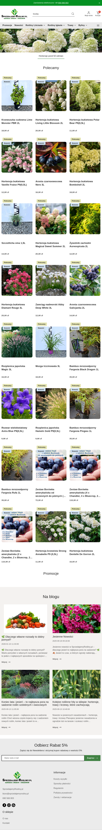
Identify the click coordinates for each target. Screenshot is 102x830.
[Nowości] (19, 25)
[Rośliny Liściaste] (35, 25)
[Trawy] (71, 25)
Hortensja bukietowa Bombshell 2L (81, 183)
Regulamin (58, 788)
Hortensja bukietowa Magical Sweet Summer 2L (50, 245)
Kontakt (6, 823)
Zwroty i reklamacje (63, 797)
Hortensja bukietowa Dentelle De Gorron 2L (82, 552)
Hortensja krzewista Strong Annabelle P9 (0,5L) (51, 552)
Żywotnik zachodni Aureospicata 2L (80, 245)
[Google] (13, 805)
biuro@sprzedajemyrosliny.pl (16, 794)
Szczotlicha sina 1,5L (14, 243)
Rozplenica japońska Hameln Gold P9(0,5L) (48, 429)
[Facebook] (4, 805)
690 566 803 (63, 3)
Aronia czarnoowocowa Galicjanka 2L (82, 306)
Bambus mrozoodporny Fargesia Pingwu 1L (82, 429)
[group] (51, 41)
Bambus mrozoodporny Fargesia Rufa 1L (15, 491)
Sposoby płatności (62, 784)
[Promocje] (7, 25)
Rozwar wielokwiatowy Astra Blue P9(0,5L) (14, 429)
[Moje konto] (89, 14)
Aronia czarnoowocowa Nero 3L (49, 183)
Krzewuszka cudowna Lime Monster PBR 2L (17, 121)
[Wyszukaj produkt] (53, 14)
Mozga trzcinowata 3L (48, 366)
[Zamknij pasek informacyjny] (99, 3)
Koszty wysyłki (60, 779)
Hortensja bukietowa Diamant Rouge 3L (13, 306)
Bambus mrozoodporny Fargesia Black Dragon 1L (84, 368)
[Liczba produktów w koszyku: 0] (97, 14)
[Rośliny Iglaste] (56, 25)
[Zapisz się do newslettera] (43, 758)
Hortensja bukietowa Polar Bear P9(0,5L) (84, 121)
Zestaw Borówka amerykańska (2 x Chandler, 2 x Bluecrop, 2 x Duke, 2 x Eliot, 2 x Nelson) (17, 554)
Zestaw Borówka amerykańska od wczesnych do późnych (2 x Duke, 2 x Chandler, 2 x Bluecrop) (50, 493)
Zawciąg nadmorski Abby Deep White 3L (50, 306)
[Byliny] (83, 25)
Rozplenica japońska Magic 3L (13, 368)
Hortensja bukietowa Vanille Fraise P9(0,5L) (14, 183)
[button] (98, 25)
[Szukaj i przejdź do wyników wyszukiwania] (73, 14)
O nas (5, 818)
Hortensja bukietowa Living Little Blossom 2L (49, 121)
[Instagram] (9, 805)
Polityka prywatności (63, 793)
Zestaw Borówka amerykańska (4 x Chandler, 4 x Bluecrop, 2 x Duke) (84, 493)
